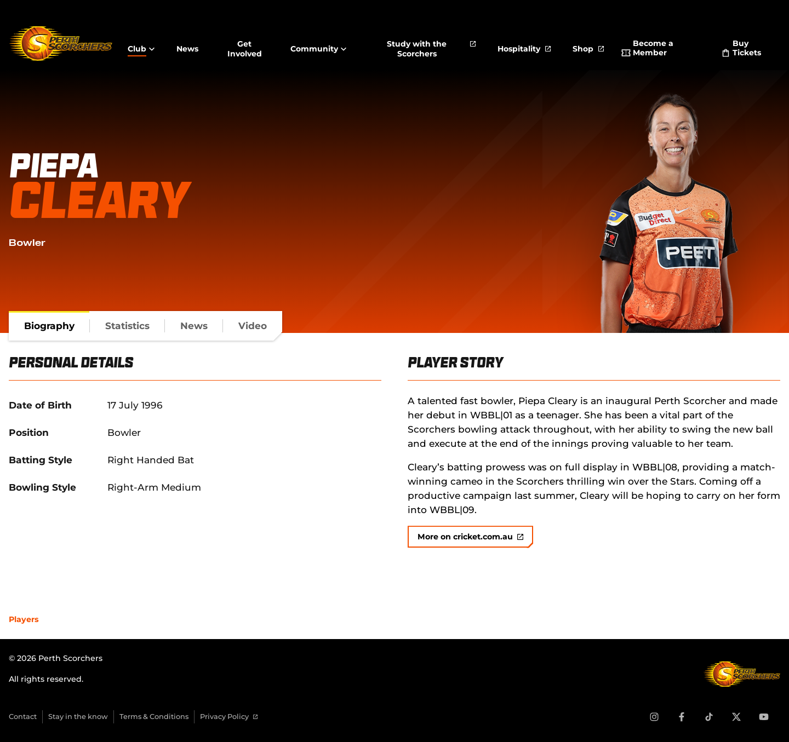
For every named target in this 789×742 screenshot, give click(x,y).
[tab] (49, 326)
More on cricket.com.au (470, 537)
